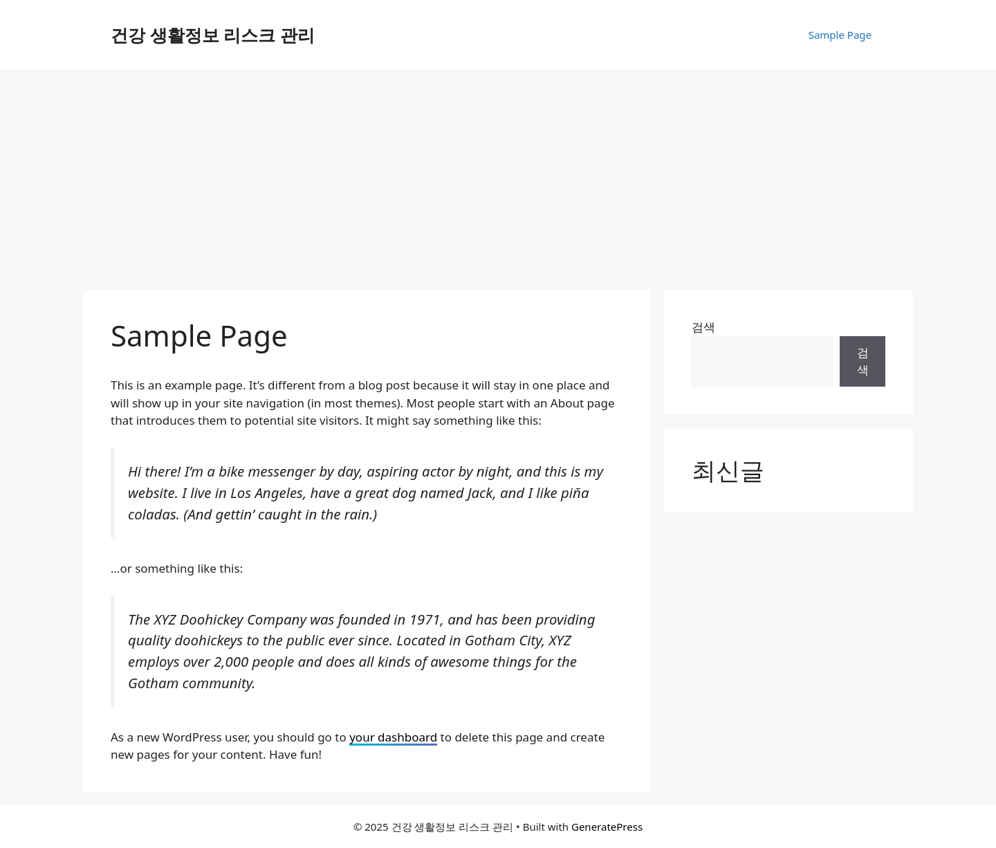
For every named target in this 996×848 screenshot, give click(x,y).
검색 (703, 327)
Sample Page (840, 35)
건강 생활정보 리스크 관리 (213, 34)
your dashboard (393, 737)
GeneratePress (607, 826)
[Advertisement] (498, 173)
